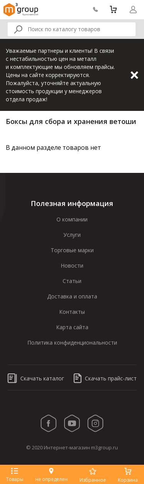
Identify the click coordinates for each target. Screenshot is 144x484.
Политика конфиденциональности (72, 342)
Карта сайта (72, 327)
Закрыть (134, 75)
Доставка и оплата (72, 296)
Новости (72, 265)
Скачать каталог (36, 378)
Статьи (72, 281)
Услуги (72, 234)
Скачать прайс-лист (105, 378)
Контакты (72, 311)
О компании (72, 219)
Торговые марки (72, 250)
